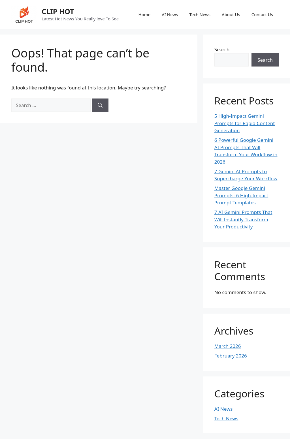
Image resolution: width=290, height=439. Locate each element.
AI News (170, 14)
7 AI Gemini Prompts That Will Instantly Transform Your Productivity (243, 219)
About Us (231, 14)
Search (222, 49)
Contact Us (262, 14)
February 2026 (230, 355)
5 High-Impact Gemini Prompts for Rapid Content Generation (244, 123)
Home (144, 14)
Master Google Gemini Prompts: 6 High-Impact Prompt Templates (241, 195)
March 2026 (227, 346)
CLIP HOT (58, 11)
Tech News (199, 14)
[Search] (100, 105)
